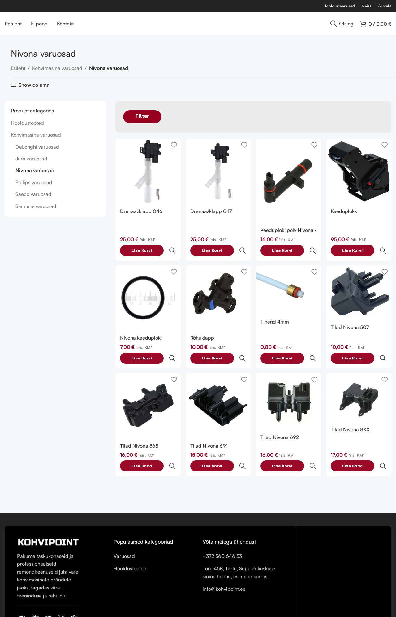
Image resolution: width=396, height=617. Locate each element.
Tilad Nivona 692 (280, 415)
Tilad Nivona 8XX (351, 407)
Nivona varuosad (34, 176)
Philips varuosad (33, 188)
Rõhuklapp (202, 329)
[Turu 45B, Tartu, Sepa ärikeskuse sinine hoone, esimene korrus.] (343, 542)
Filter (142, 121)
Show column (34, 90)
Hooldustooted (27, 128)
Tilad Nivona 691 (209, 423)
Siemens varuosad (35, 211)
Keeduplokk (345, 215)
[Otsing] (342, 26)
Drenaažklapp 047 (211, 215)
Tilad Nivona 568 (139, 423)
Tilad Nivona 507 (351, 318)
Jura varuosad (31, 164)
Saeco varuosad (33, 200)
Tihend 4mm (275, 313)
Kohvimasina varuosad (57, 73)
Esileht (18, 73)
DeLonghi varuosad (37, 152)
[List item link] (153, 520)
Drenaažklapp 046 (141, 215)
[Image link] (48, 505)
